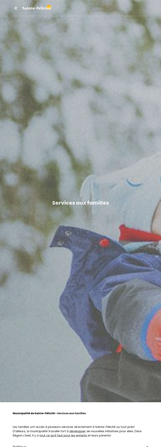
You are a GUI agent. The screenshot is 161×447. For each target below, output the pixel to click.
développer (77, 431)
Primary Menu (16, 8)
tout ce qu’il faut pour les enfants (63, 435)
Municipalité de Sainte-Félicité (34, 413)
